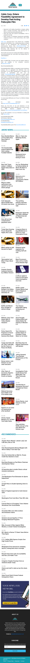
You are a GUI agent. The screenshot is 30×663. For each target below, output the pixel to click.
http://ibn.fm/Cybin (6, 63)
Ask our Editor (7, 114)
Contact (22, 661)
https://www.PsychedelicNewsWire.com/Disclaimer (16, 110)
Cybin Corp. (3, 41)
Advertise (17, 661)
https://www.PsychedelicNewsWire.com (11, 103)
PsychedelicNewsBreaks (10, 74)
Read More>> (4, 58)
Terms (4, 661)
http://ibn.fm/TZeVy (21, 46)
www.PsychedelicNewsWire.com (8, 119)
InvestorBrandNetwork (21, 124)
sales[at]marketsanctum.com (17, 634)
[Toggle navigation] (20, 5)
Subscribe (15, 651)
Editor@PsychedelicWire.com (7, 122)
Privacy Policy (10, 661)
